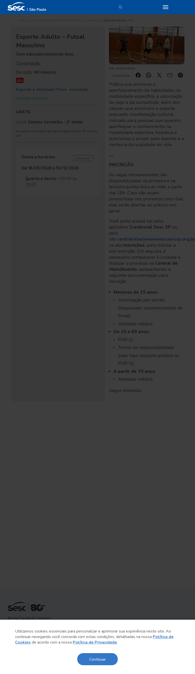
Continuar (97, 659)
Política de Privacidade (95, 642)
